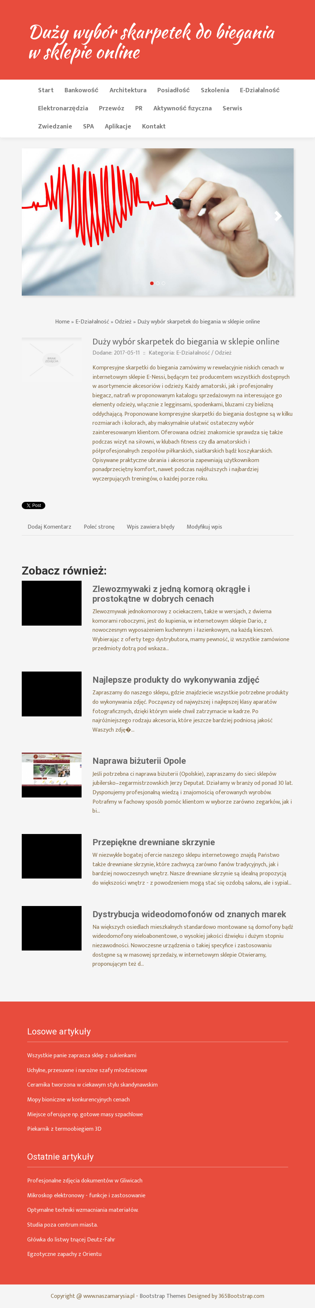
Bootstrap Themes (163, 1296)
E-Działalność (92, 322)
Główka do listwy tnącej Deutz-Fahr (71, 1240)
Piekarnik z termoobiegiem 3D (64, 1129)
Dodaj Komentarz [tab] (49, 527)
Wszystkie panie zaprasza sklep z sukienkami (81, 1056)
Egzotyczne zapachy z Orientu (64, 1254)
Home (62, 322)
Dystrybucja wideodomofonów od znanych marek (189, 914)
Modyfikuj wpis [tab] (204, 527)
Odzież (123, 322)
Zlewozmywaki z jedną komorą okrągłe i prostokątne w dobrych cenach (171, 594)
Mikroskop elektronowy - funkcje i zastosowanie (86, 1196)
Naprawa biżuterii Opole (139, 761)
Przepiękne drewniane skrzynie (153, 842)
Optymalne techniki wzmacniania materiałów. (82, 1210)
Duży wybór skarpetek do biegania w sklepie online (198, 322)
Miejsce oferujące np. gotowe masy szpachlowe (85, 1114)
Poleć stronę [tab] (99, 527)
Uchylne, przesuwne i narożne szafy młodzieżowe (87, 1070)
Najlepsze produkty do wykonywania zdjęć (176, 680)
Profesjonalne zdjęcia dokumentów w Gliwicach (84, 1181)
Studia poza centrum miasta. (62, 1225)
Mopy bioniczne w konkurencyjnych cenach (78, 1100)
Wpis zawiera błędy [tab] (150, 527)
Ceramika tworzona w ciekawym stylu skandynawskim (92, 1085)
